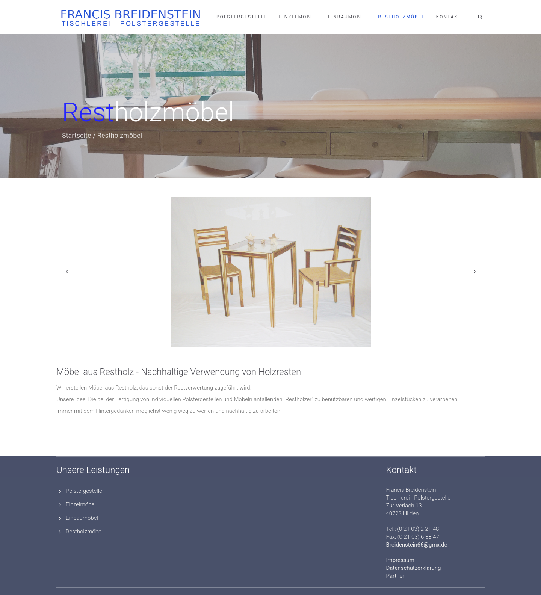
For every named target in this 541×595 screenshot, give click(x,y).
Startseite (76, 135)
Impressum (400, 560)
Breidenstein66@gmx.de (416, 544)
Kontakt (448, 17)
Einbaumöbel (347, 17)
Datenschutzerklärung (413, 568)
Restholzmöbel (401, 17)
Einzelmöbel (298, 17)
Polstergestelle (242, 17)
